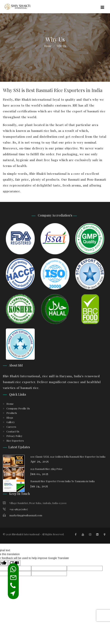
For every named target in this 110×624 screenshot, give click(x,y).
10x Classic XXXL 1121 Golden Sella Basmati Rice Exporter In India (67, 456)
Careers (11, 426)
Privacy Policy (14, 436)
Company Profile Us (18, 408)
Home (47, 46)
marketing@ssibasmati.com (22, 515)
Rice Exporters (15, 440)
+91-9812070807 (15, 509)
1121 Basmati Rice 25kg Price (46, 468)
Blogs (9, 417)
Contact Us (12, 431)
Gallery (10, 422)
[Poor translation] (14, 563)
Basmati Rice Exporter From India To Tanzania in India (62, 481)
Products (11, 413)
